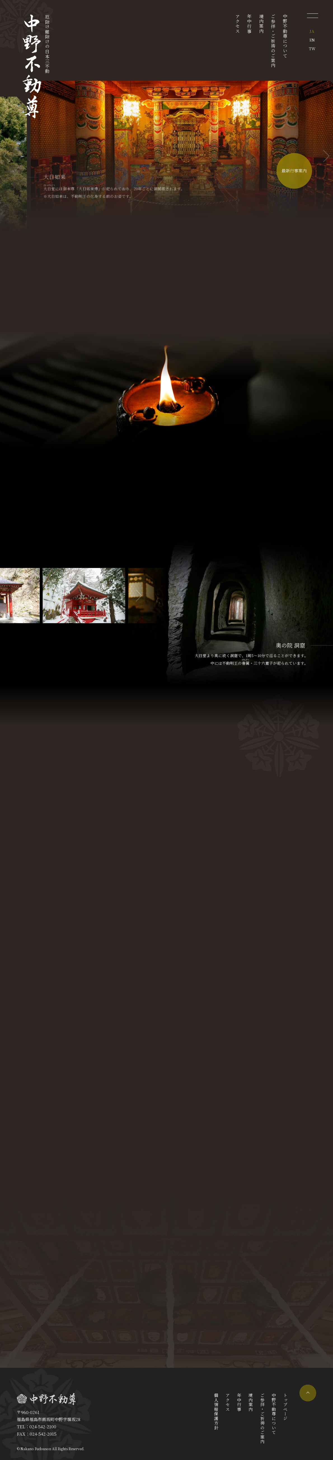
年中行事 (249, 24)
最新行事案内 (294, 171)
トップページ (286, 1407)
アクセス (237, 24)
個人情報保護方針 (216, 1411)
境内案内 (261, 24)
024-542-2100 (42, 1426)
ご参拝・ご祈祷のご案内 (273, 41)
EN (312, 40)
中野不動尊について (285, 36)
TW (312, 48)
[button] (326, 156)
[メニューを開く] (313, 15)
